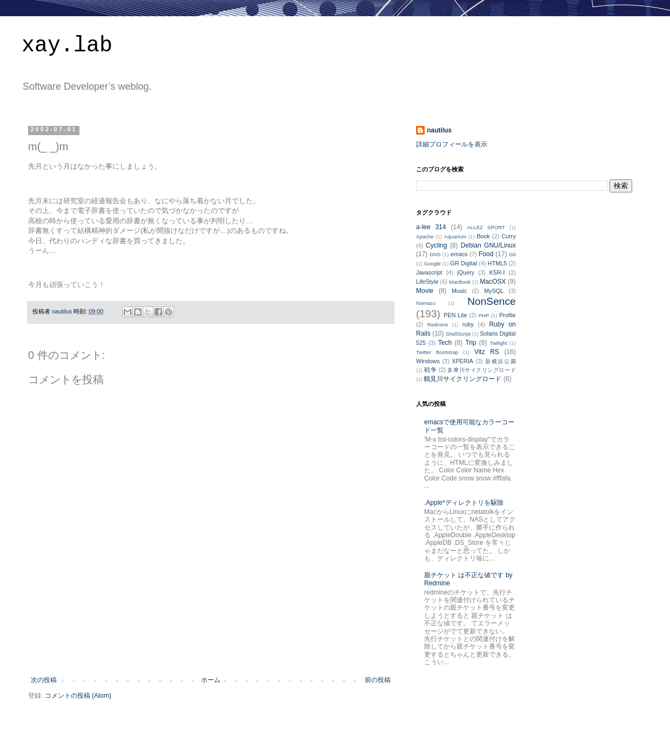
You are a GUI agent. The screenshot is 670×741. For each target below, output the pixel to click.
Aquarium (455, 236)
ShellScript (458, 334)
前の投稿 (378, 680)
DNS (435, 254)
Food (486, 254)
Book (483, 236)
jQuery (465, 272)
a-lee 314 (431, 227)
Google (432, 263)
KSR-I (497, 272)
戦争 (430, 369)
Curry (508, 236)
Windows (428, 361)
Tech (445, 342)
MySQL (494, 291)
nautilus (439, 130)
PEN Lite (455, 315)
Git (512, 254)
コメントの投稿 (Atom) (78, 695)
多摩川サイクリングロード (481, 370)
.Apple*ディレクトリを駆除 (464, 502)
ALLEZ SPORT (486, 227)
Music (459, 291)
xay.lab (67, 46)
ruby (468, 324)
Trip (470, 342)
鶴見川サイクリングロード (462, 379)
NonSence (491, 301)
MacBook (460, 282)
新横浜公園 (500, 361)
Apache (425, 236)
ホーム (210, 680)
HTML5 (497, 263)
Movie (424, 291)
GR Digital (463, 263)
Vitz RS (486, 352)
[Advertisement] (210, 646)
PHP (483, 315)
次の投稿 (44, 680)
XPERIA (462, 361)
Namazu (425, 303)
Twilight (498, 343)
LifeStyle (427, 281)
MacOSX (493, 281)
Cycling (436, 245)
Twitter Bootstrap (437, 352)
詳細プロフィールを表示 (451, 144)
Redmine (437, 325)
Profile (507, 315)
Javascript (429, 272)
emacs (459, 254)
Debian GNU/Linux (488, 245)
